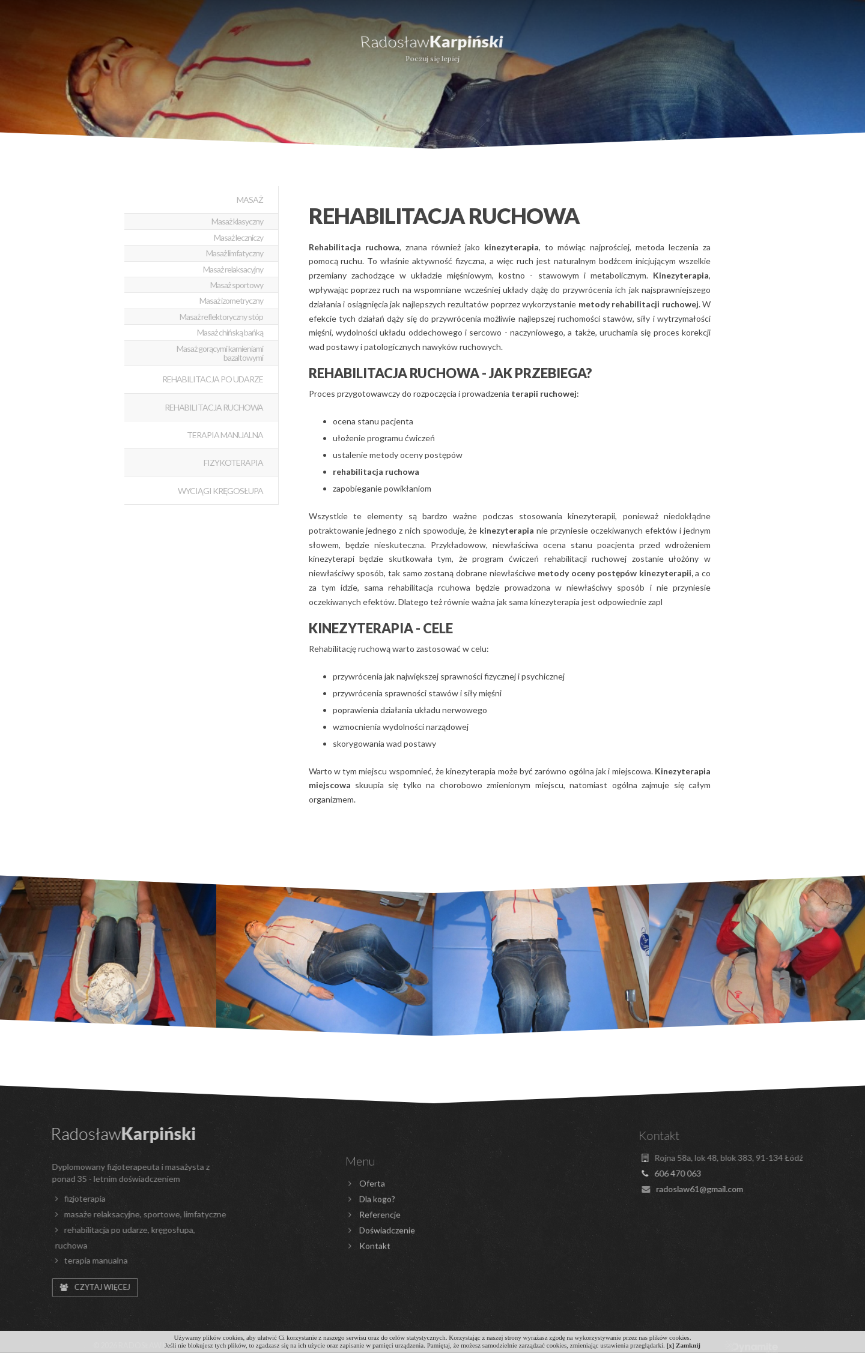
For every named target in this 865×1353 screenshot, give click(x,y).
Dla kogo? (156, 45)
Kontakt (798, 45)
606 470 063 (285, 8)
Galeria (700, 45)
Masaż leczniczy (238, 237)
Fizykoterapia (233, 462)
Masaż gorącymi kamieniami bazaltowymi (220, 353)
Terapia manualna (225, 435)
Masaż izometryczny (231, 300)
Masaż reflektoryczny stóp (221, 317)
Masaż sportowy (236, 285)
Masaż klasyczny (237, 221)
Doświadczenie (278, 45)
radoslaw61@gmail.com (378, 8)
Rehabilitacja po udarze (212, 379)
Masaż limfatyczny (234, 253)
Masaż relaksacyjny (233, 269)
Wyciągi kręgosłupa (220, 491)
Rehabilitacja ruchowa (214, 407)
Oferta (55, 45)
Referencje (593, 45)
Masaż (250, 199)
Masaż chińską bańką (230, 332)
